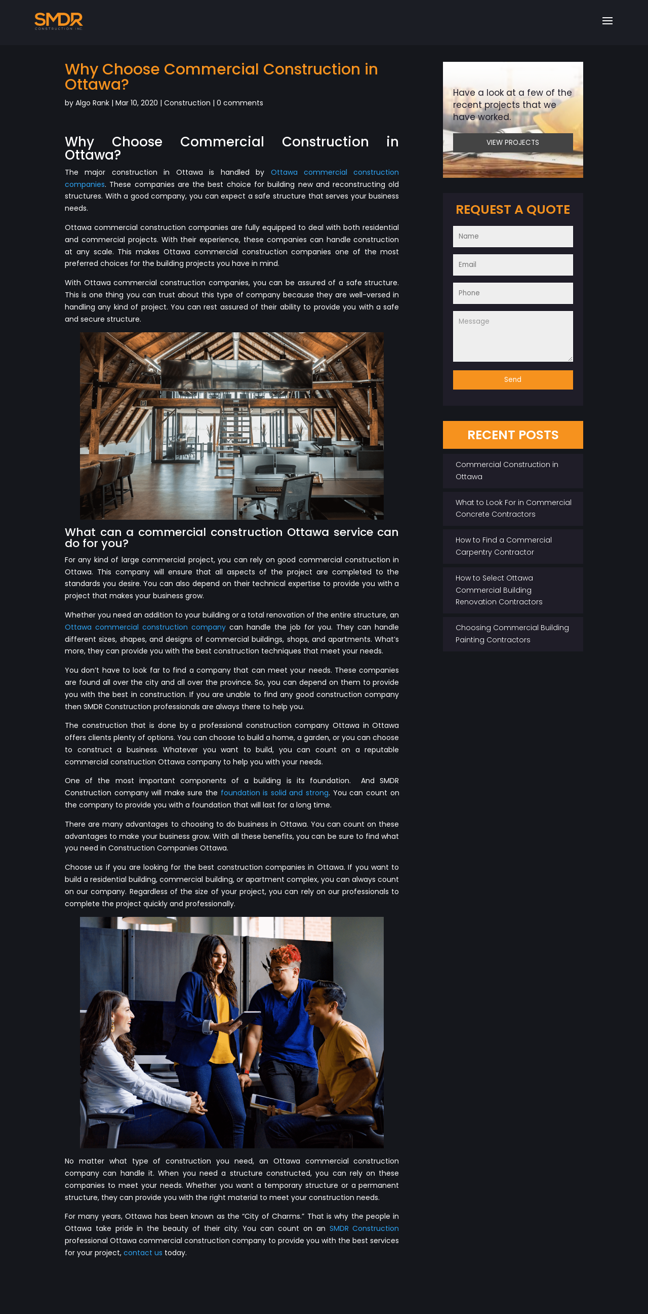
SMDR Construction (364, 1228)
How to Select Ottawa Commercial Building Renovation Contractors (499, 590)
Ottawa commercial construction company (145, 627)
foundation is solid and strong (275, 793)
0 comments (240, 103)
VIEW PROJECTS (513, 142)
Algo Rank (92, 103)
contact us (143, 1253)
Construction (187, 103)
